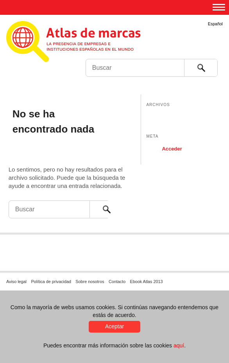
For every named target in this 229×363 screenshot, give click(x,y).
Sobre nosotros (89, 281)
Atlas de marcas (83, 43)
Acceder (172, 149)
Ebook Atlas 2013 (146, 281)
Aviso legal (16, 281)
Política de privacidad (51, 281)
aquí (179, 345)
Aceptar (114, 326)
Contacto (117, 281)
